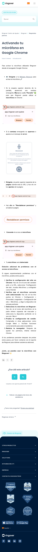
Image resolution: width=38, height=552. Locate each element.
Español (6, 528)
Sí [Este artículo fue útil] (14, 377)
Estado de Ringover (14, 433)
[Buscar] (19, 19)
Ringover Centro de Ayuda (10, 33)
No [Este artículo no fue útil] (23, 377)
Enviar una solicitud (27, 408)
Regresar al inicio (9, 417)
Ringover (24, 33)
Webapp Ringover (26, 77)
